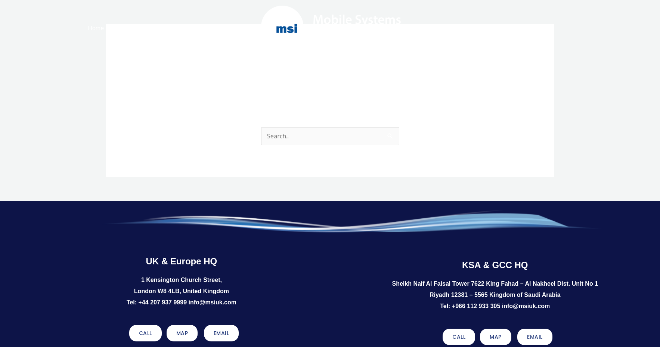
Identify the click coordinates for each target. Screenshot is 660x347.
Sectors (459, 27)
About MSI (125, 28)
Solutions (164, 28)
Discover (488, 27)
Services (199, 28)
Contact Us (518, 27)
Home (96, 28)
